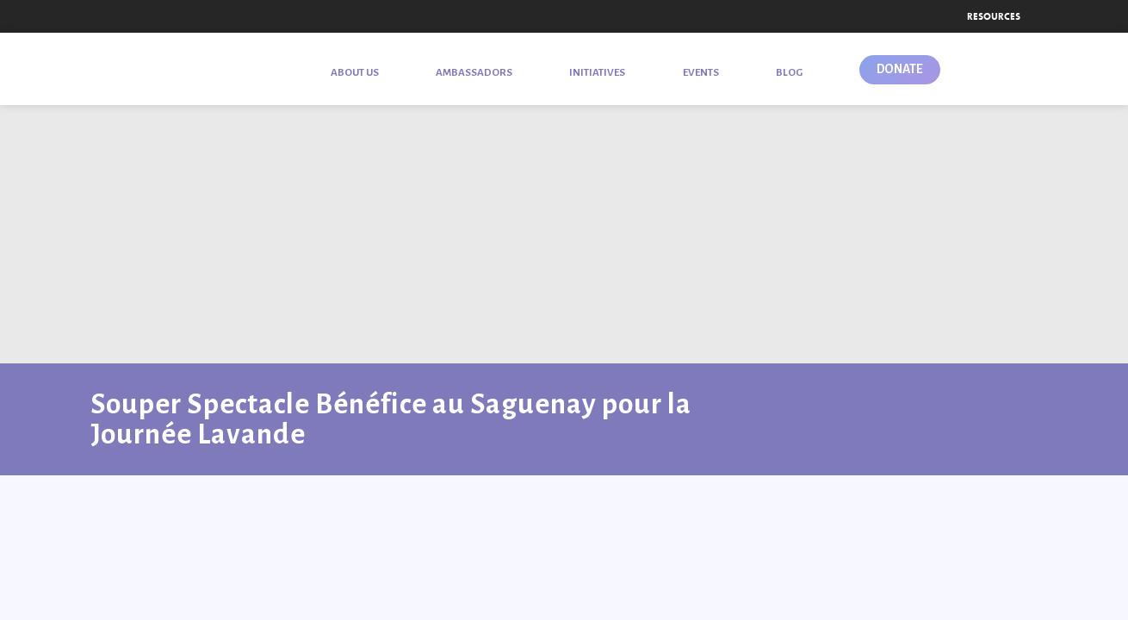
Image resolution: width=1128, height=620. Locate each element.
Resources (993, 16)
